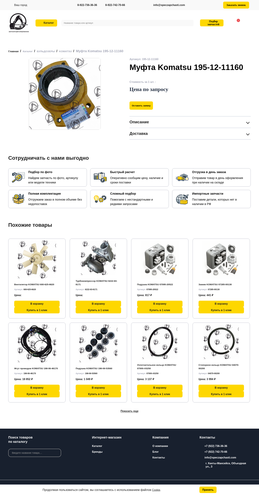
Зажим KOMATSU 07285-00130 (218, 283)
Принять (207, 489)
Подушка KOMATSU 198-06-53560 (97, 367)
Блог (155, 451)
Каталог (97, 446)
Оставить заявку (144, 105)
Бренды (97, 451)
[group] (65, 94)
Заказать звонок (236, 5)
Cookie (156, 489)
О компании (160, 446)
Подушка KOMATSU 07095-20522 (158, 283)
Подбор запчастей (211, 23)
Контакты (158, 457)
